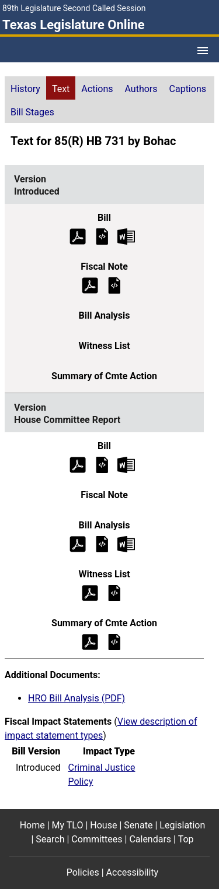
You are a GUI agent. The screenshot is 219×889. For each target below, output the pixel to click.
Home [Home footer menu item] (32, 825)
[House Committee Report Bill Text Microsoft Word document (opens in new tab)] (126, 464)
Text (60, 88)
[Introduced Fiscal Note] (114, 284)
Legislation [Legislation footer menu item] (182, 825)
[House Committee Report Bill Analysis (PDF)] (77, 543)
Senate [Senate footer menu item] (138, 825)
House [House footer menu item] (103, 825)
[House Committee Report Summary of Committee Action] (114, 641)
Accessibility (132, 872)
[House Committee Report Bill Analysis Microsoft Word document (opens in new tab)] (126, 543)
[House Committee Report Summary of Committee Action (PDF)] (90, 641)
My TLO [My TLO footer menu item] (68, 825)
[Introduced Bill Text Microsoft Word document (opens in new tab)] (126, 235)
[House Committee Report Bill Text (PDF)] (77, 464)
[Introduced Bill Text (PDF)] (77, 235)
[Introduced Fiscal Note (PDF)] (90, 284)
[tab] (25, 88)
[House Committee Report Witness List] (114, 592)
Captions (187, 88)
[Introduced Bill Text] (102, 235)
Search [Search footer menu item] (50, 839)
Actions (97, 88)
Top (186, 839)
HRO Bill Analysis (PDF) (76, 698)
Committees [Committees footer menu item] (96, 839)
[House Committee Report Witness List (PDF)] (90, 592)
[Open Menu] (202, 50)
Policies (83, 872)
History (25, 88)
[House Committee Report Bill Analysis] (102, 543)
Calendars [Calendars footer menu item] (150, 839)
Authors (141, 88)
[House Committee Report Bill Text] (102, 464)
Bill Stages (32, 112)
